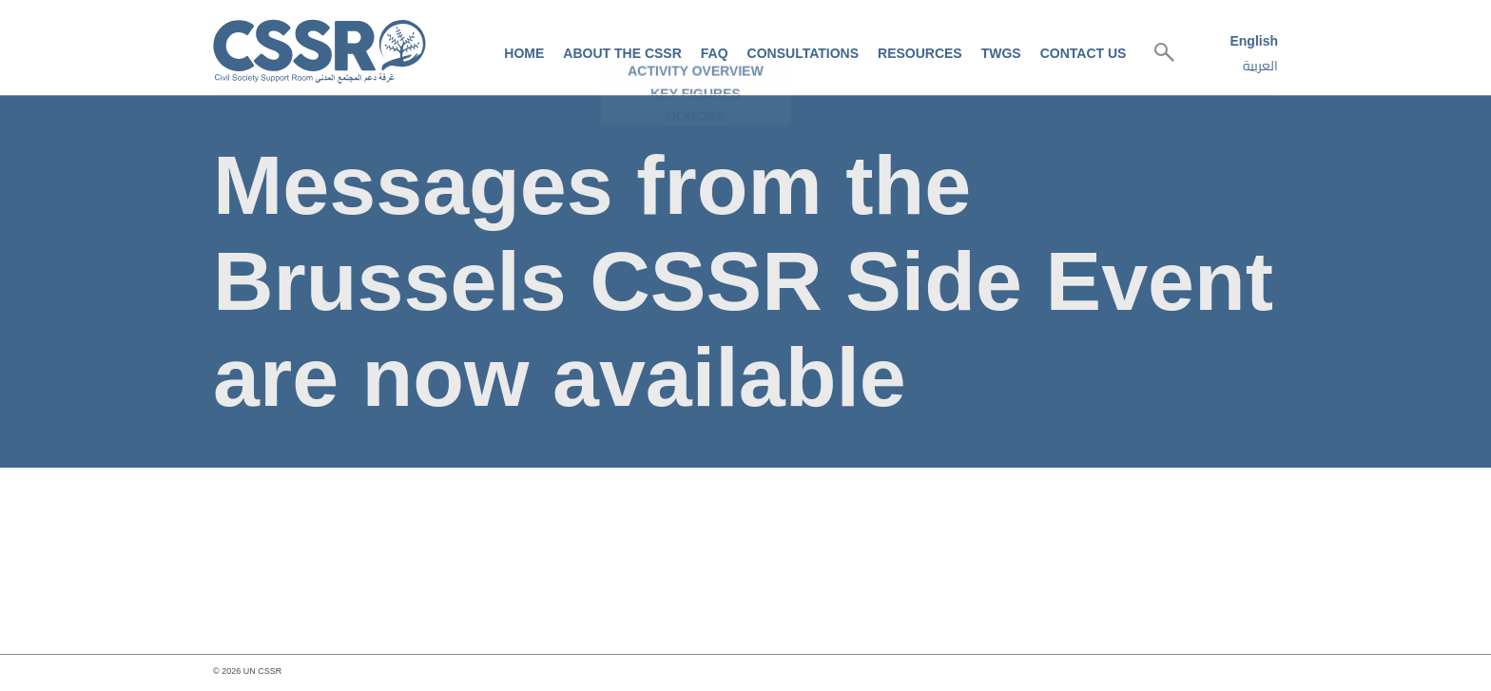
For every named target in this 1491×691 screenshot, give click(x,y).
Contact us (1083, 53)
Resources (920, 53)
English (1254, 40)
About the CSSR (622, 53)
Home (524, 53)
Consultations (803, 53)
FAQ (714, 53)
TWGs (1001, 53)
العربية (1260, 65)
